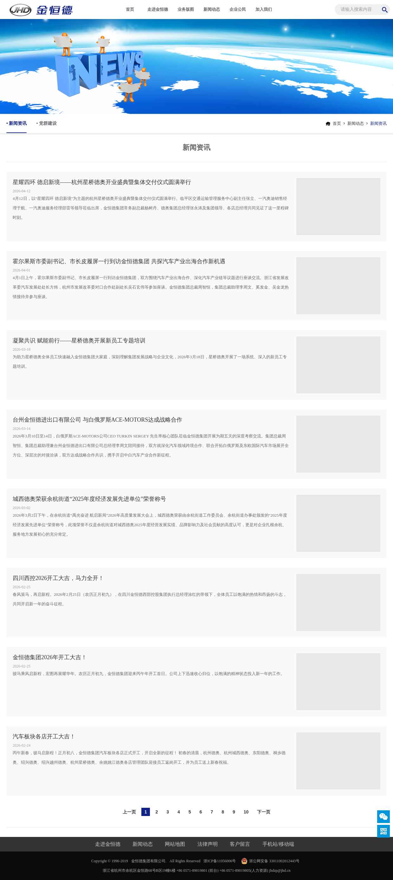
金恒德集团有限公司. (148, 861)
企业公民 (237, 9)
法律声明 (207, 844)
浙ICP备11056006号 (219, 861)
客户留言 (240, 844)
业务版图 (185, 9)
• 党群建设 (46, 123)
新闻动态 (211, 9)
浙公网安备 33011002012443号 (274, 861)
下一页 (263, 811)
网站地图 (175, 844)
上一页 (129, 811)
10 (246, 811)
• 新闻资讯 (16, 127)
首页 (130, 9)
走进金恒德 (157, 9)
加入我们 (263, 9)
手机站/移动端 (278, 844)
